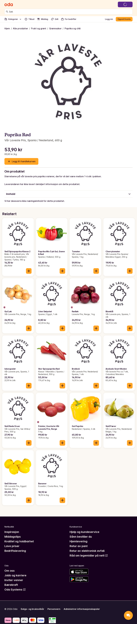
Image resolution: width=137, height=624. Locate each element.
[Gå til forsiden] (8, 4)
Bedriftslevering (15, 550)
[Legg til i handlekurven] (29, 271)
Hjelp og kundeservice (84, 532)
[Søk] (7, 11)
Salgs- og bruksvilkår (32, 609)
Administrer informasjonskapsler (82, 609)
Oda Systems (15, 589)
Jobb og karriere (15, 575)
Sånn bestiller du (81, 536)
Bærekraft (11, 585)
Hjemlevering (78, 541)
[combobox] (70, 11)
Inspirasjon (11, 532)
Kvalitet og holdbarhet (19, 541)
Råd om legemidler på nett (89, 555)
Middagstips (12, 536)
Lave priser (11, 546)
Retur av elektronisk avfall (87, 550)
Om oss (9, 570)
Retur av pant (79, 546)
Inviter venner (13, 580)
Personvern (54, 609)
